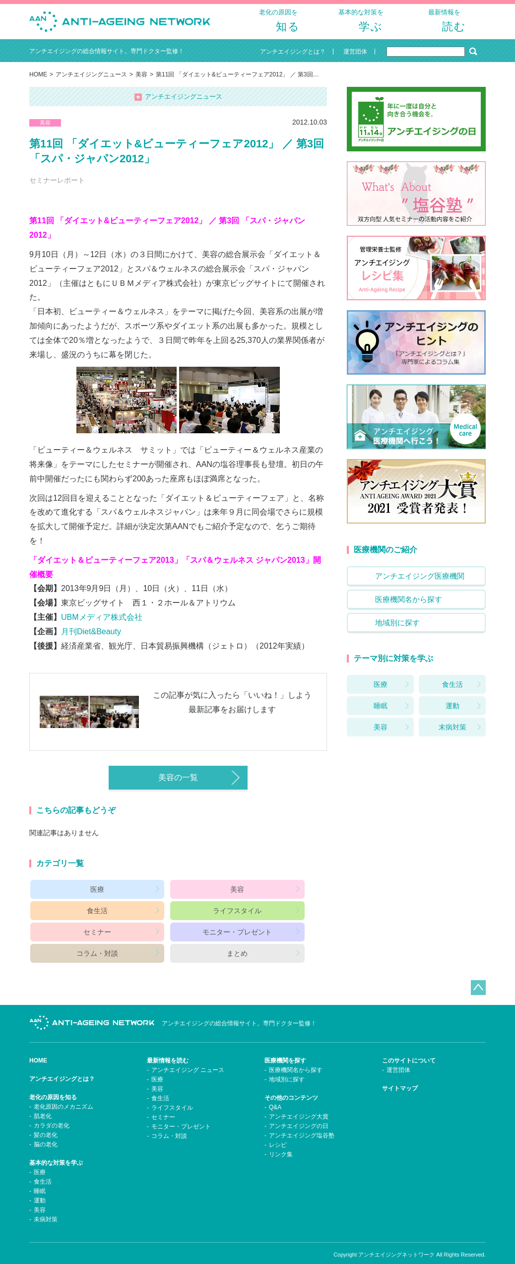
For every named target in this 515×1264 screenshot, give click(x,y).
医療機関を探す (285, 1047)
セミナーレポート (57, 188)
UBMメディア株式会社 (101, 625)
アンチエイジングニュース (91, 82)
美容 (141, 82)
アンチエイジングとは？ (62, 1065)
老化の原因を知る (53, 1083)
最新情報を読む (168, 1047)
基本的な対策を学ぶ (56, 1149)
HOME (38, 82)
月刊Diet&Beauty (91, 639)
